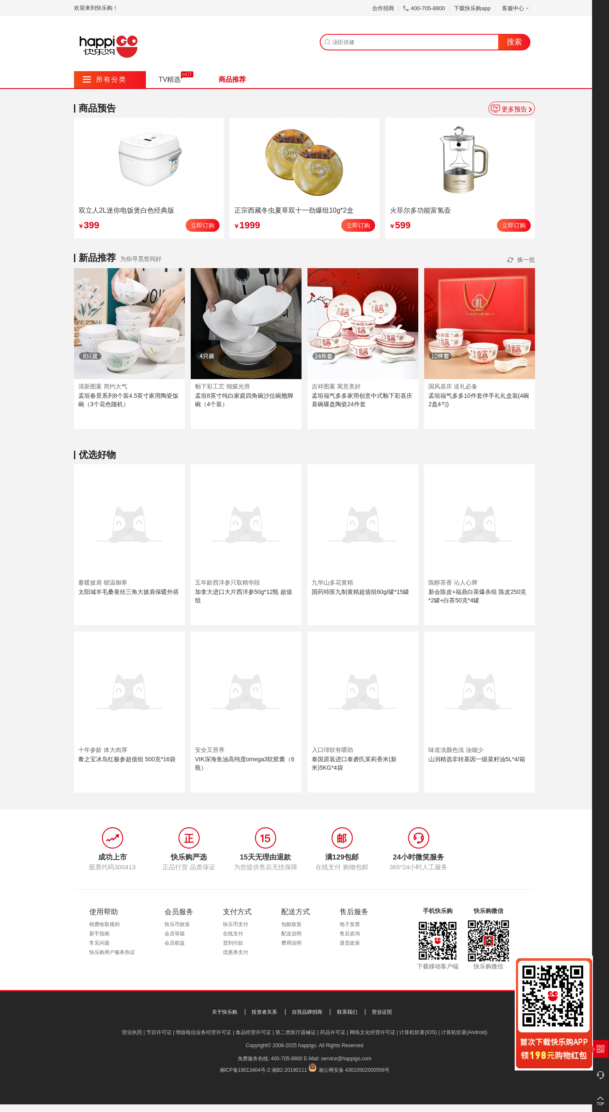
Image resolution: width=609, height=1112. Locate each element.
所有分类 (104, 79)
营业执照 (132, 1032)
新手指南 (99, 934)
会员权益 (175, 943)
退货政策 (350, 943)
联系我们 (347, 1012)
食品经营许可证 (253, 1032)
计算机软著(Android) (464, 1032)
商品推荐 (232, 79)
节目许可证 (159, 1032)
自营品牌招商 (307, 1012)
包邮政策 (291, 924)
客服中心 (516, 8)
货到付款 (233, 943)
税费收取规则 (104, 924)
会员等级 (175, 934)
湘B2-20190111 (289, 1070)
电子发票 (350, 924)
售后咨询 (350, 934)
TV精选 (170, 79)
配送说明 (291, 934)
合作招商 (383, 8)
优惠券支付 (235, 952)
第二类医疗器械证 (295, 1032)
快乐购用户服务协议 (112, 952)
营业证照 (382, 1012)
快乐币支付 (235, 924)
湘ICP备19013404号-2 (244, 1070)
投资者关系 (264, 1012)
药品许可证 (333, 1032)
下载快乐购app (472, 8)
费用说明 (291, 943)
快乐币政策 (177, 924)
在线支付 (233, 934)
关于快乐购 (224, 1012)
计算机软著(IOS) (418, 1032)
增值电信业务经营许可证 (203, 1032)
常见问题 (99, 943)
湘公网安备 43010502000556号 (354, 1070)
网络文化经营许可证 (372, 1032)
